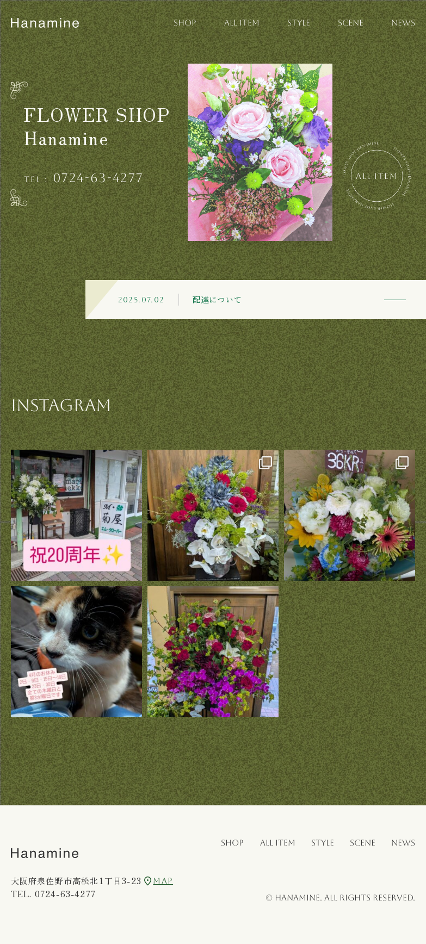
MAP (158, 880)
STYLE (298, 22)
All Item (377, 176)
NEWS (403, 22)
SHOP (185, 22)
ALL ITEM (242, 22)
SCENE (350, 22)
